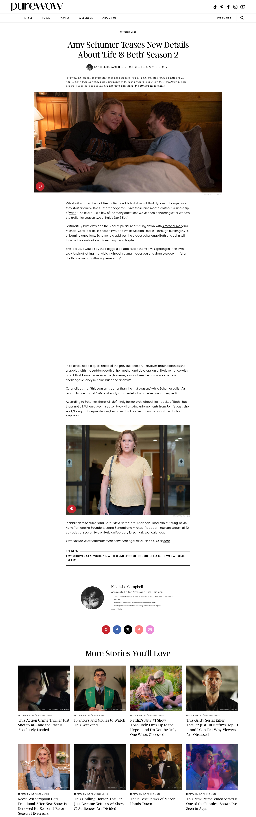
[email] (150, 629)
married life (88, 203)
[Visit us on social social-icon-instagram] (235, 7)
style (28, 18)
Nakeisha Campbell (110, 67)
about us (109, 18)
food (46, 18)
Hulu (108, 217)
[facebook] (117, 629)
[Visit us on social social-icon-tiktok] (215, 7)
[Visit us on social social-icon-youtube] (242, 7)
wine (72, 213)
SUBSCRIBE (224, 17)
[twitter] (128, 629)
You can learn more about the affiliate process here (134, 86)
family (64, 18)
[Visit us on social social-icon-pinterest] (222, 7)
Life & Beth (121, 217)
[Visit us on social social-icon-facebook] (228, 7)
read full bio (116, 609)
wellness (86, 18)
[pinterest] (40, 186)
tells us (78, 388)
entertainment (128, 32)
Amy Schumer (172, 226)
